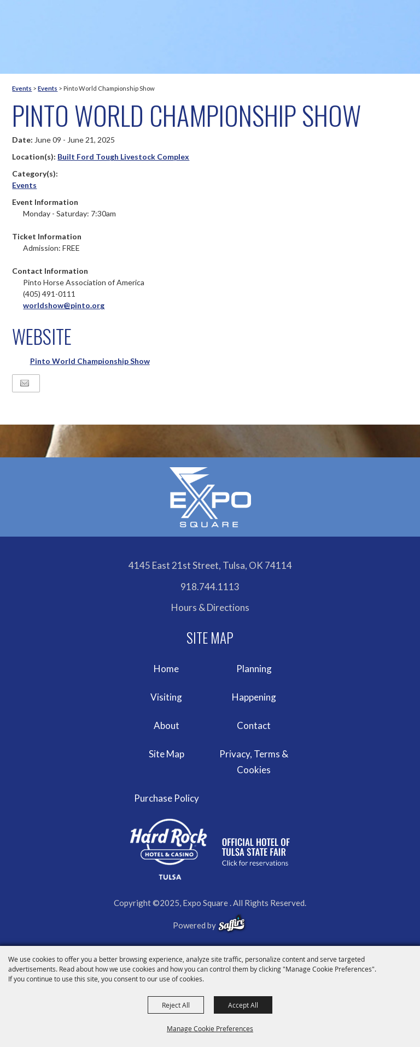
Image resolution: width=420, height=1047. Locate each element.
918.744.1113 (210, 586)
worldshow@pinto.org (63, 305)
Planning (254, 668)
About (166, 725)
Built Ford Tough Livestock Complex (123, 156)
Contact (254, 725)
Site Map (166, 754)
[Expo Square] (210, 497)
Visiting (166, 697)
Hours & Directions (210, 607)
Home (166, 668)
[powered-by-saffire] (231, 923)
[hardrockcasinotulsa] (210, 849)
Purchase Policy (166, 798)
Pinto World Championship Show (90, 361)
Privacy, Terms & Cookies (253, 762)
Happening (254, 697)
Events (22, 88)
